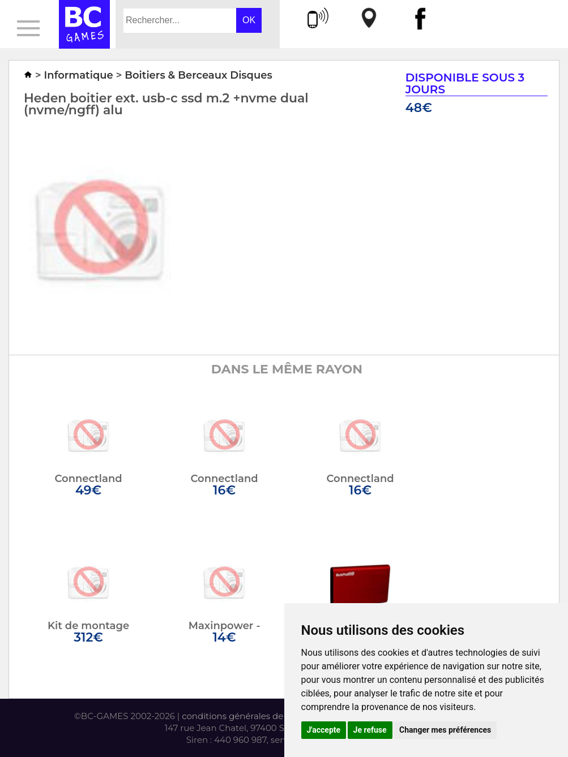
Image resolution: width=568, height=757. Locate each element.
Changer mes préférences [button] (445, 729)
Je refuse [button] (370, 729)
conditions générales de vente (245, 716)
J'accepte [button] (324, 729)
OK (248, 20)
